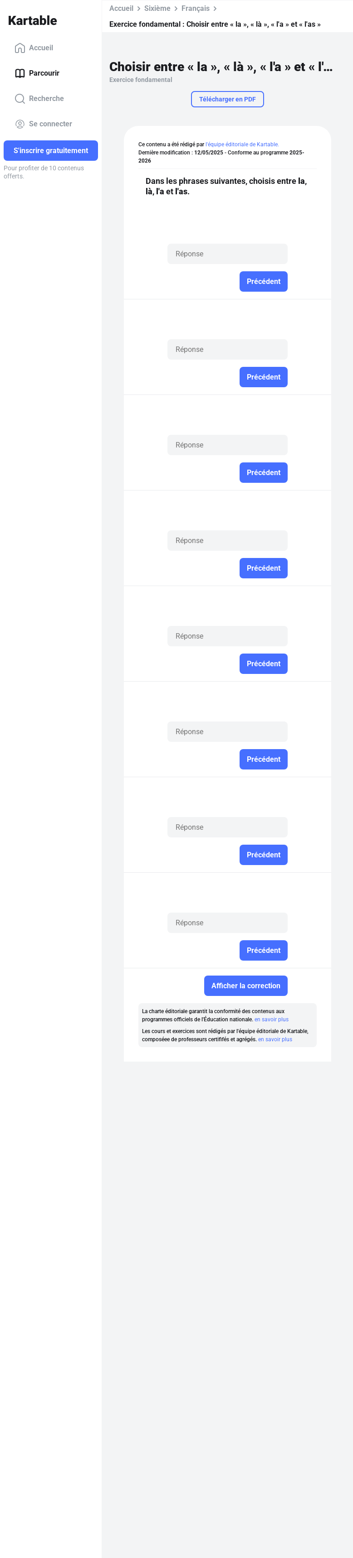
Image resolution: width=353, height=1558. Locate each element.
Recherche (39, 98)
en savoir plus (272, 1019)
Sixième (157, 8)
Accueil (34, 48)
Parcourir (37, 73)
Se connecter (43, 124)
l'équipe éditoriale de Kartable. (242, 144)
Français (195, 8)
